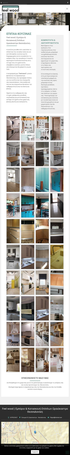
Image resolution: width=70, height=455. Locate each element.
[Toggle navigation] (67, 9)
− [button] (3, 426)
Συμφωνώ (35, 452)
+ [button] (3, 424)
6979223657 (13, 417)
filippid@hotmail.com (56, 417)
